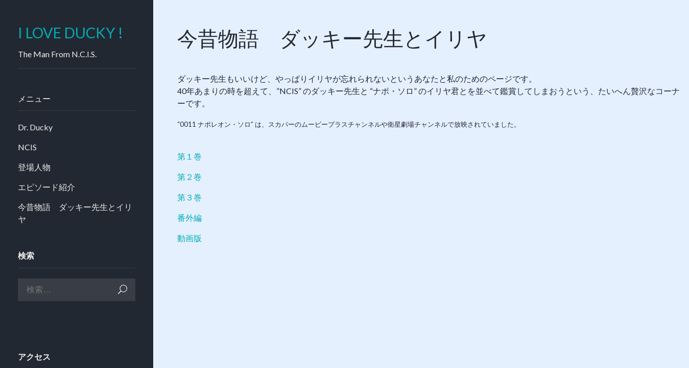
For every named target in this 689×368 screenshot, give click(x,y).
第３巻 (189, 197)
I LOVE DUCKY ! (70, 33)
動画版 (189, 238)
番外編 (189, 217)
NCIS (27, 147)
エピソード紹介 (46, 187)
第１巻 (189, 156)
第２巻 (189, 176)
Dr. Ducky (35, 127)
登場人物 (34, 167)
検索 (122, 290)
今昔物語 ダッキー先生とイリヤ (75, 213)
